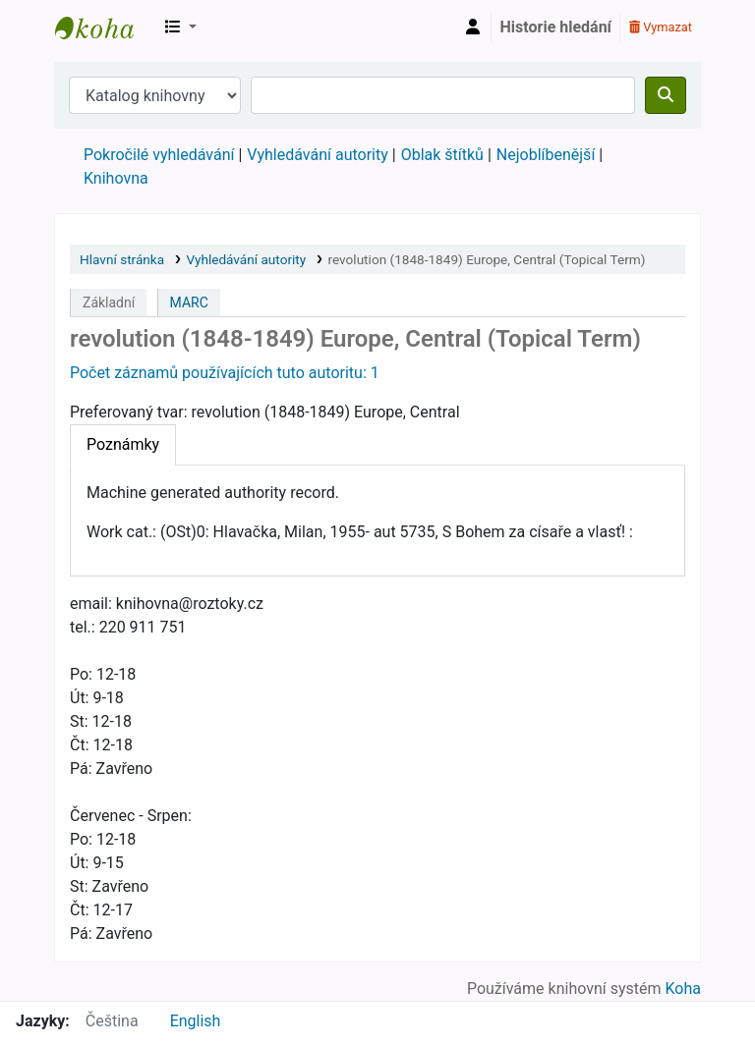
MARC (189, 302)
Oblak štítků (442, 154)
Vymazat (660, 27)
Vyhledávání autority (317, 154)
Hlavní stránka (122, 259)
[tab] (123, 445)
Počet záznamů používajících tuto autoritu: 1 (224, 372)
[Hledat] (665, 95)
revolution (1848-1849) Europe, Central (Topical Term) (486, 259)
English (195, 1021)
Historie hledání (555, 27)
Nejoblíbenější (546, 154)
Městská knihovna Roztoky (104, 27)
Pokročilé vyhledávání (159, 154)
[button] (180, 27)
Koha (683, 988)
